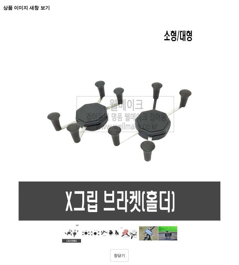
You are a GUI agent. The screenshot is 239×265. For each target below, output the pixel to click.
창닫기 (119, 255)
